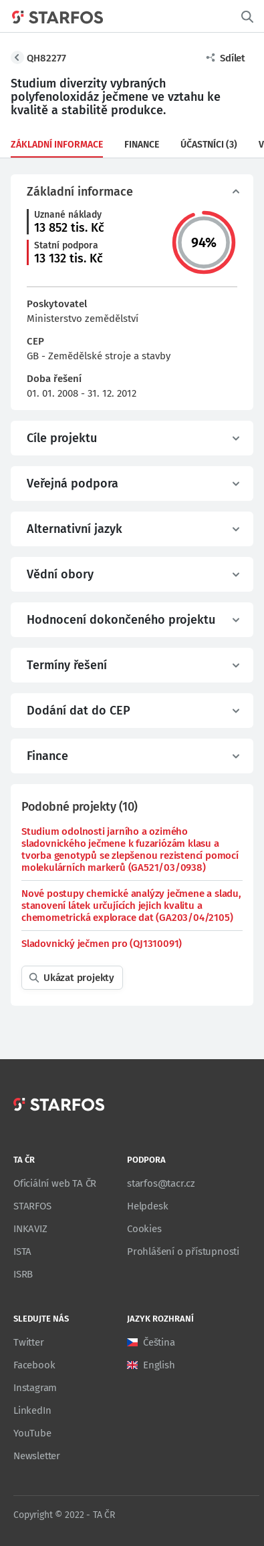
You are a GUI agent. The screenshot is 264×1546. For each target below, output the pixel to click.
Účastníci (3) (208, 144)
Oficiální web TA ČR (54, 1183)
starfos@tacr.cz (161, 1183)
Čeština (159, 1342)
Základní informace (57, 144)
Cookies (144, 1229)
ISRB (23, 1274)
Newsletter (36, 1456)
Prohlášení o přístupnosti (183, 1251)
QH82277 (46, 58)
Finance (141, 144)
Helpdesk (147, 1206)
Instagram (35, 1388)
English (159, 1365)
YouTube (32, 1433)
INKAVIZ (30, 1229)
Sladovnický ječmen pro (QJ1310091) (101, 944)
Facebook (34, 1365)
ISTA (22, 1251)
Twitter (28, 1342)
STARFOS (32, 1206)
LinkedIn (32, 1410)
